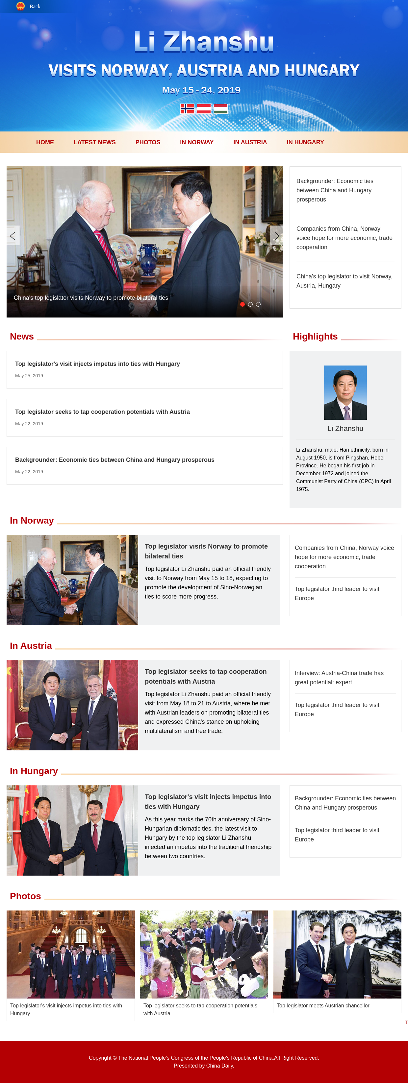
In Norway (32, 520)
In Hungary (34, 771)
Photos (25, 896)
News (22, 336)
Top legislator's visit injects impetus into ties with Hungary (97, 364)
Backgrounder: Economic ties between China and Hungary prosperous (334, 190)
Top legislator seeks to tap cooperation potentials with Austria (102, 412)
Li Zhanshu (346, 428)
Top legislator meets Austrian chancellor (323, 1005)
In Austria (31, 646)
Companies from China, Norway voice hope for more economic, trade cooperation (344, 237)
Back (35, 7)
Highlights (315, 336)
